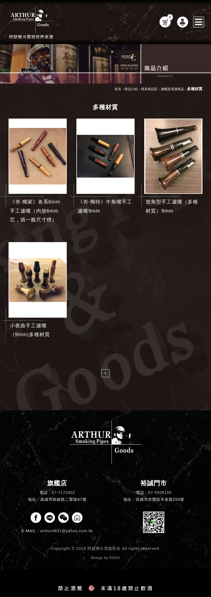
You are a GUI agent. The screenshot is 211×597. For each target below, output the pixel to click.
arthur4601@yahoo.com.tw (66, 531)
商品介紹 (131, 89)
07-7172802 (63, 492)
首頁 (117, 89)
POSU (114, 558)
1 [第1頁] (105, 373)
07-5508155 (160, 492)
